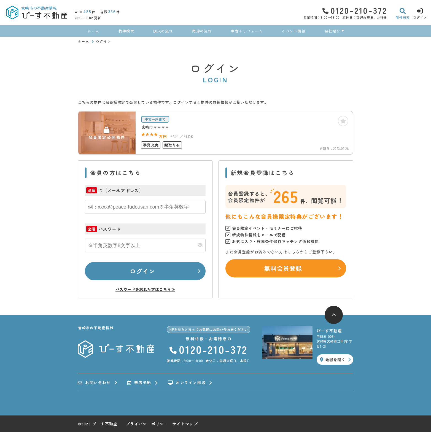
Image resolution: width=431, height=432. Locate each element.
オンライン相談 (187, 382)
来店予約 (139, 382)
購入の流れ (163, 31)
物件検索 (126, 31)
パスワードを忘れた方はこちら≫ (145, 289)
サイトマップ (185, 424)
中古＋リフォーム (246, 31)
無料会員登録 (283, 268)
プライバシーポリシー (147, 424)
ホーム (93, 31)
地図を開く (332, 359)
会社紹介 (332, 31)
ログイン (142, 270)
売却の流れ (202, 31)
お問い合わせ (94, 382)
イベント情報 (293, 31)
